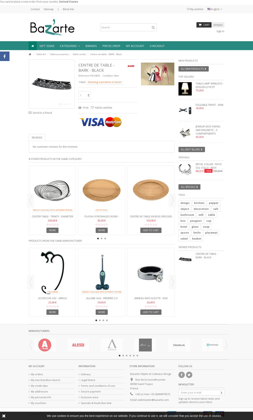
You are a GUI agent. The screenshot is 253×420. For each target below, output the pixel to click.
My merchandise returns (45, 380)
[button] (70, 45)
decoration (201, 209)
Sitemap (49, 9)
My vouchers (38, 403)
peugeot (196, 220)
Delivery (86, 374)
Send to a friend (42, 113)
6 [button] (137, 355)
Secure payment (91, 391)
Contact (35, 9)
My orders (37, 374)
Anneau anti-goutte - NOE (151, 298)
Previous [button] (30, 200)
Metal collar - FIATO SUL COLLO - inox (209, 165)
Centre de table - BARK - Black (207, 255)
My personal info (41, 397)
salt (215, 209)
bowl (183, 226)
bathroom (187, 215)
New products (188, 60)
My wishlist (195, 9)
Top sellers (186, 76)
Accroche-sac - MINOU (52, 298)
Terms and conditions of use (98, 386)
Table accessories (59, 54)
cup (208, 220)
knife (197, 232)
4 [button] (107, 320)
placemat (211, 232)
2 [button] (159, 82)
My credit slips (39, 386)
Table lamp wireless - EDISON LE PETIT (210, 85)
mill (201, 215)
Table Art (41, 54)
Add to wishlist (103, 107)
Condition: (108, 75)
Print (85, 107)
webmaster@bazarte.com (153, 400)
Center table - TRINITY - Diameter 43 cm (52, 218)
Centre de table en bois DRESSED (151, 216)
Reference (84, 75)
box (183, 220)
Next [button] (172, 200)
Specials (184, 157)
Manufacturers (39, 331)
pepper (214, 203)
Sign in (220, 31)
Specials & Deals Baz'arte (96, 403)
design (185, 203)
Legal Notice (88, 380)
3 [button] (105, 238)
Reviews (37, 137)
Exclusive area (89, 397)
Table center (79, 54)
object (184, 209)
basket (196, 238)
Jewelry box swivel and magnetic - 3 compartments (208, 130)
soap (206, 226)
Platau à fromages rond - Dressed (102, 218)
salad (184, 238)
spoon (184, 232)
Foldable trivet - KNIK (210, 105)
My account (36, 366)
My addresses (39, 391)
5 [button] (134, 355)
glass (195, 226)
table (211, 215)
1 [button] (156, 82)
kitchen (199, 203)
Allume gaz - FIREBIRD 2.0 (101, 298)
